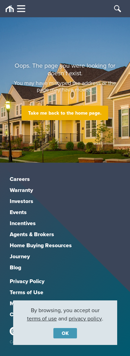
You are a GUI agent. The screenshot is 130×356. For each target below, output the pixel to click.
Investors (21, 201)
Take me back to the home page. (65, 112)
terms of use (42, 318)
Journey (20, 256)
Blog (15, 267)
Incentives (23, 223)
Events (18, 212)
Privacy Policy (27, 281)
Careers (20, 179)
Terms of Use (26, 292)
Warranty (21, 190)
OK (65, 333)
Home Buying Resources (41, 245)
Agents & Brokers (32, 234)
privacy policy (85, 318)
